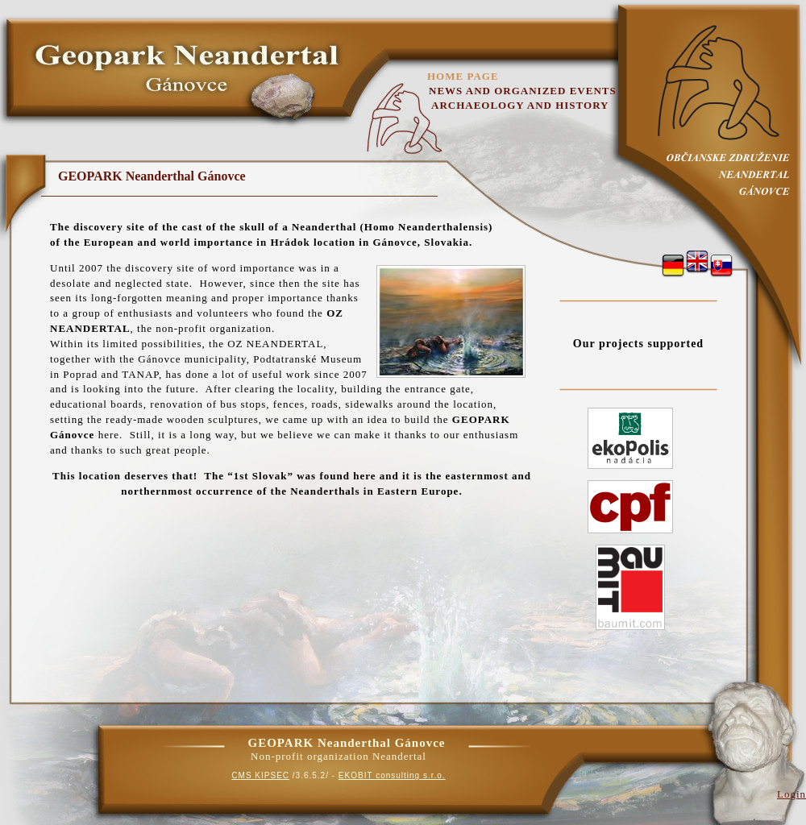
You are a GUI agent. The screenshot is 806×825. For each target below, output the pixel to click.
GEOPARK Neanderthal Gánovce (152, 176)
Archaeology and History (520, 105)
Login (791, 794)
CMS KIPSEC (260, 775)
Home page (463, 76)
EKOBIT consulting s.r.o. (392, 775)
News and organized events (523, 91)
